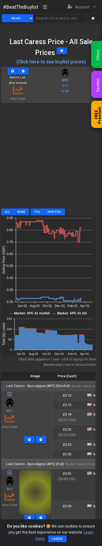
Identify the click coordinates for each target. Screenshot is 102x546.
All (7, 212)
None (21, 212)
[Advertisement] (51, 157)
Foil (37, 212)
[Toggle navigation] (45, 7)
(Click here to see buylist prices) (51, 62)
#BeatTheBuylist (20, 7)
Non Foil (54, 212)
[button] (81, 7)
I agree (57, 542)
